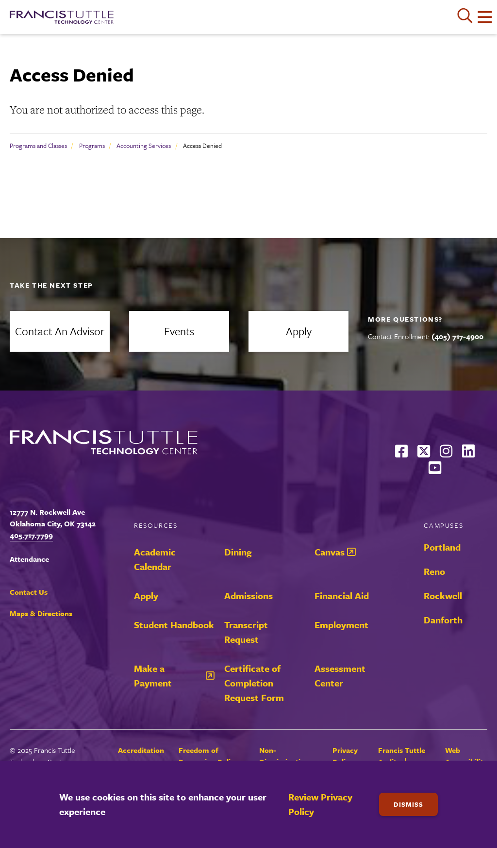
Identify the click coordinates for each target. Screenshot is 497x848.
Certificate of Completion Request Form (254, 683)
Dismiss (408, 804)
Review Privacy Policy (320, 804)
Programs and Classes (38, 145)
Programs (92, 145)
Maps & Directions (41, 613)
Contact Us (29, 592)
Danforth (443, 619)
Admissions (248, 595)
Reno (434, 571)
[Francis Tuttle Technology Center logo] (62, 17)
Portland (442, 547)
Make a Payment (153, 675)
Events (179, 331)
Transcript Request (246, 632)
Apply (299, 331)
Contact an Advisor (60, 331)
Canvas (330, 551)
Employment (341, 624)
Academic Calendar (155, 559)
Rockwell (443, 595)
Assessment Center (340, 675)
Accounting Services (143, 145)
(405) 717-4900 (457, 336)
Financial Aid (342, 595)
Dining (238, 551)
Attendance (29, 559)
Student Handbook (174, 624)
